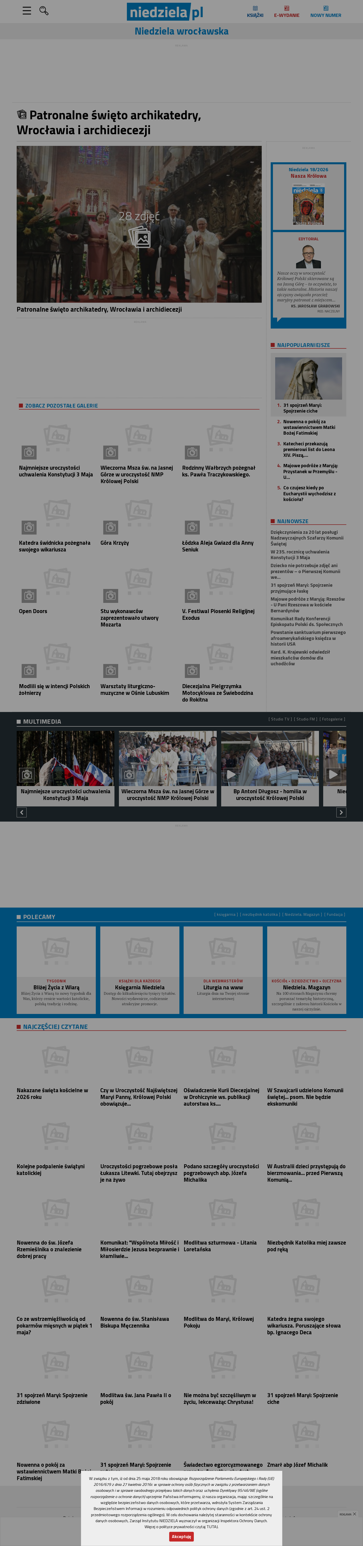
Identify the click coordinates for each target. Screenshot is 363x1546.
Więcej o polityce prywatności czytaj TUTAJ (181, 1527)
